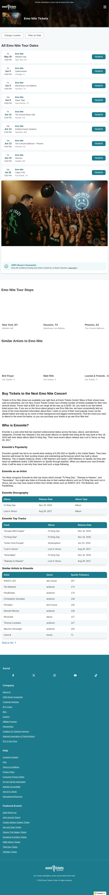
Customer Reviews (11, 702)
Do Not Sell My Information (14, 782)
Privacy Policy (9, 772)
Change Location (12, 35)
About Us (7, 692)
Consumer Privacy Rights (13, 777)
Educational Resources (12, 796)
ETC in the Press (10, 741)
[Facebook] (13, 676)
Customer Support (10, 757)
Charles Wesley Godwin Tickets (16, 822)
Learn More (73, 268)
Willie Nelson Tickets (11, 842)
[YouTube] (75, 676)
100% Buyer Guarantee (13, 697)
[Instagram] (54, 676)
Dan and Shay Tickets (12, 827)
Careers (6, 717)
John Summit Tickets (11, 817)
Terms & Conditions (11, 767)
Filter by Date (34, 35)
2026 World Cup (10, 812)
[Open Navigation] (105, 7)
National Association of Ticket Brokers (19, 736)
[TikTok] (96, 676)
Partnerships (8, 726)
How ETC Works (10, 792)
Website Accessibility (11, 787)
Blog (5, 712)
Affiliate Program (10, 722)
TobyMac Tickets (10, 852)
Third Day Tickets (10, 847)
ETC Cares (7, 707)
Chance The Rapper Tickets (14, 832)
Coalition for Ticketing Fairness (16, 731)
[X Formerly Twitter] (33, 676)
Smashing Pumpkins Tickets (15, 837)
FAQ (5, 762)
